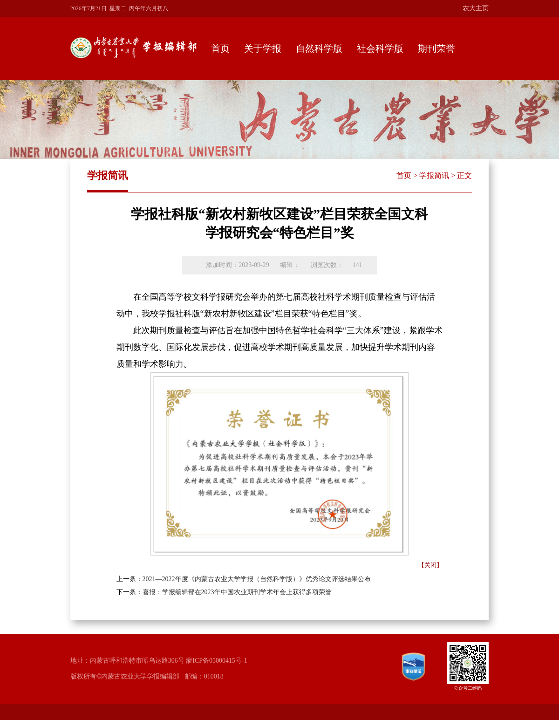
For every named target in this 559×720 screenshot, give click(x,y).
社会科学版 (380, 48)
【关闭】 (430, 565)
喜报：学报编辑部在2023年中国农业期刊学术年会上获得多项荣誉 (237, 592)
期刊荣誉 (436, 48)
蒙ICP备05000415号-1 (216, 660)
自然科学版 (319, 48)
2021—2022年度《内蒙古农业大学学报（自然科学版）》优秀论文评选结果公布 (257, 579)
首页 (220, 48)
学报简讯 (434, 175)
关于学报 (262, 48)
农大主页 (476, 8)
